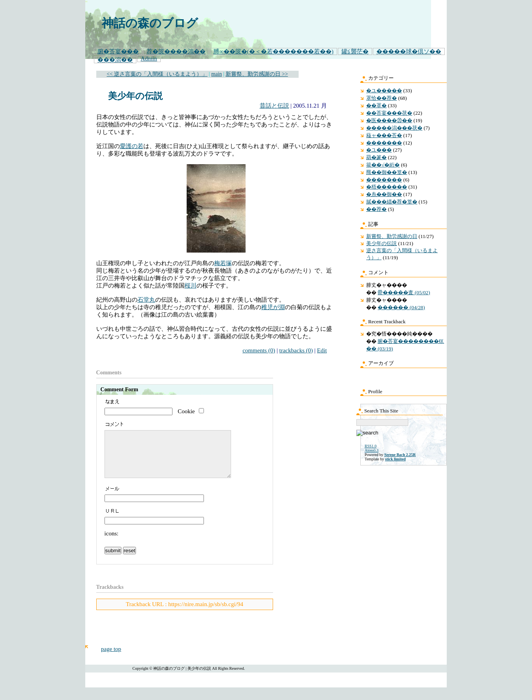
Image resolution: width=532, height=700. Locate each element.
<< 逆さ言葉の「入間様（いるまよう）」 (157, 74)
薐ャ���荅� (384, 135)
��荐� (376, 209)
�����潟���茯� (394, 128)
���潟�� (115, 60)
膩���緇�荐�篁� (391, 202)
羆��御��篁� (386, 172)
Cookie (186, 411)
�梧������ (386, 187)
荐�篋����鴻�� (176, 51)
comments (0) (258, 350)
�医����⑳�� (389, 120)
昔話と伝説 (274, 106)
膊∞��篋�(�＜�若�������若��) (273, 51)
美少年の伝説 (135, 96)
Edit (322, 350)
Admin (149, 58)
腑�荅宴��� (118, 51)
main (216, 74)
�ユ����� (384, 90)
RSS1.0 (370, 446)
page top (111, 658)
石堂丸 (146, 300)
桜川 (190, 285)
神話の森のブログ (150, 23)
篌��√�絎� (383, 165)
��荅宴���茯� (389, 113)
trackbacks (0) (296, 350)
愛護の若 (131, 146)
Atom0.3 (371, 450)
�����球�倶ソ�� (408, 51)
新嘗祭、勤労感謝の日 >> (257, 74)
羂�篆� (376, 157)
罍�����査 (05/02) (404, 292)
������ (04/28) (401, 307)
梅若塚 (223, 263)
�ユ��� (379, 150)
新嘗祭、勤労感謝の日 (391, 236)
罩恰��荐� (381, 98)
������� (384, 143)
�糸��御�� (384, 194)
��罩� (376, 105)
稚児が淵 (273, 307)
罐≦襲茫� (355, 51)
